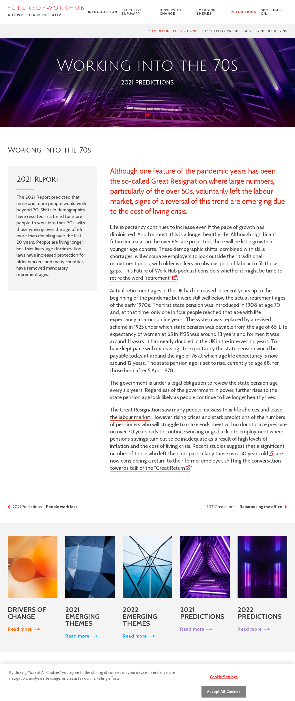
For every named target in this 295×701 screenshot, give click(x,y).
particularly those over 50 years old (228, 453)
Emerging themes (206, 12)
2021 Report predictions (172, 31)
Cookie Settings (224, 678)
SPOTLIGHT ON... (272, 12)
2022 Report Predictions (226, 31)
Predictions (243, 12)
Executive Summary (132, 12)
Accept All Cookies (223, 693)
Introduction (102, 12)
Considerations (271, 31)
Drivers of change (171, 12)
